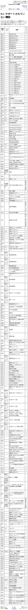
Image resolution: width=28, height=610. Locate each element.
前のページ (2, 7)
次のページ (26, 7)
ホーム (14, 607)
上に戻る (14, 608)
